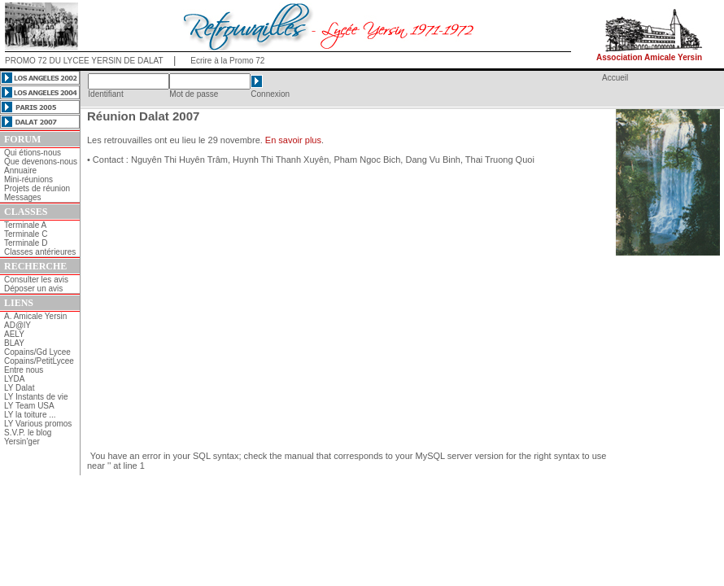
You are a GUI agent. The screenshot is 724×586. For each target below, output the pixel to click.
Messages (22, 197)
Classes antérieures (40, 251)
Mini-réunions (28, 179)
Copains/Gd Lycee (37, 352)
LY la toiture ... (30, 414)
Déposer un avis (33, 288)
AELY (14, 334)
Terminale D (25, 242)
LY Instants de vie (36, 396)
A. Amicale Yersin (35, 316)
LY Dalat (19, 387)
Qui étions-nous (32, 152)
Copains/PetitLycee (39, 360)
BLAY (14, 343)
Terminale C (25, 234)
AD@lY (17, 325)
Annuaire (20, 170)
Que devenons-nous (40, 161)
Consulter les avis (36, 279)
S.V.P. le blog (27, 432)
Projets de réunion (37, 188)
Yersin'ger (22, 441)
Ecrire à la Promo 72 (227, 60)
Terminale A (25, 225)
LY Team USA (29, 405)
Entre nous (23, 369)
